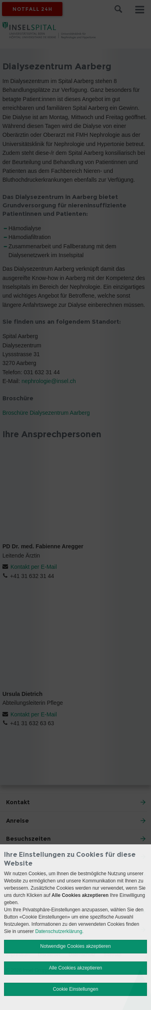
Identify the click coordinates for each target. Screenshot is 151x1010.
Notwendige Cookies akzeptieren (75, 946)
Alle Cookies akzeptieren (75, 968)
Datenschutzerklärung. (59, 931)
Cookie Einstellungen (75, 989)
